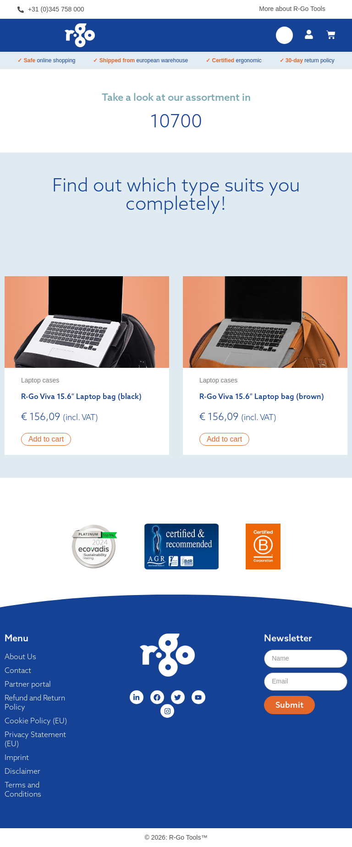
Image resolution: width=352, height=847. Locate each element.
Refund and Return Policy (35, 702)
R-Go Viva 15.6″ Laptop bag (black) (81, 396)
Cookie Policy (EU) (36, 720)
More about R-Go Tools (292, 8)
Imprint (17, 757)
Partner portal (28, 684)
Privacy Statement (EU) (35, 739)
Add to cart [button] (46, 439)
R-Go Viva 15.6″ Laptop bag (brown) (261, 396)
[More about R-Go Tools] (331, 7)
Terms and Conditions (23, 789)
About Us (20, 656)
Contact (18, 670)
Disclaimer (22, 771)
